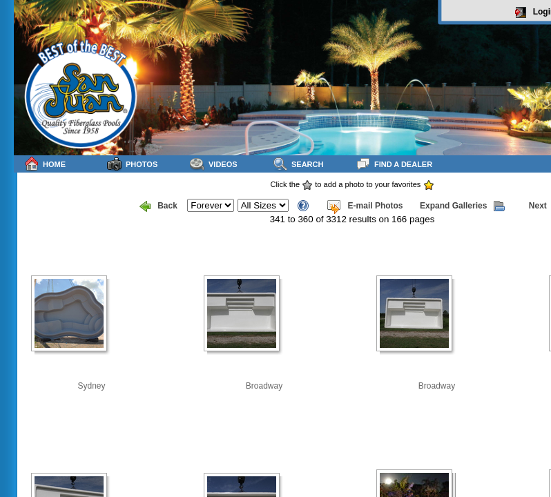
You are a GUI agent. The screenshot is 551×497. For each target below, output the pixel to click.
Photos (132, 164)
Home (45, 164)
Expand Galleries (462, 206)
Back (158, 206)
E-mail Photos (364, 206)
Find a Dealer (394, 164)
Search (298, 164)
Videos (214, 164)
